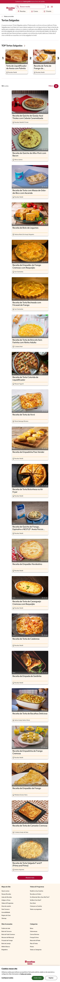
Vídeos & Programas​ (7, 903)
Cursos (34, 11)
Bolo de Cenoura (6, 931)
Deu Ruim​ (33, 903)
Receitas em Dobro (35, 894)
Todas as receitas (9, 16)
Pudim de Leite (6, 928)
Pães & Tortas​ (34, 943)
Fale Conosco (6, 909)
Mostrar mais (30, 878)
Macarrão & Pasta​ (35, 940)
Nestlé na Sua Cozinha (36, 891)
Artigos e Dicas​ (6, 900)
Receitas (21, 11)
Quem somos (5, 891)
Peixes (32, 946)
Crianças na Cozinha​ (36, 906)
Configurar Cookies (7, 977)
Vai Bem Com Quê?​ (35, 900)
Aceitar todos (38, 978)
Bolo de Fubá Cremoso (8, 934)
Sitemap (4, 918)
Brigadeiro (5, 949)
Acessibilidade (6, 912)
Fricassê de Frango (7, 940)
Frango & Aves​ (34, 937)
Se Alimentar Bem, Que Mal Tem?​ (39, 897)
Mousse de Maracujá (8, 937)
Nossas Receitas (6, 894)
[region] (30, 974)
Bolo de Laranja (6, 943)
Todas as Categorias (35, 949)
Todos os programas (36, 909)
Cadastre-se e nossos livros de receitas (30, 1)
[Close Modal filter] (56, 86)
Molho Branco (6, 946)
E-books (47, 11)
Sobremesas (33, 931)
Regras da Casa (6, 915)
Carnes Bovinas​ (34, 934)
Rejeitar (51, 978)
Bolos (31, 928)
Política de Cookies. (25, 974)
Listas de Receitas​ (7, 897)
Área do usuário (6, 906)
